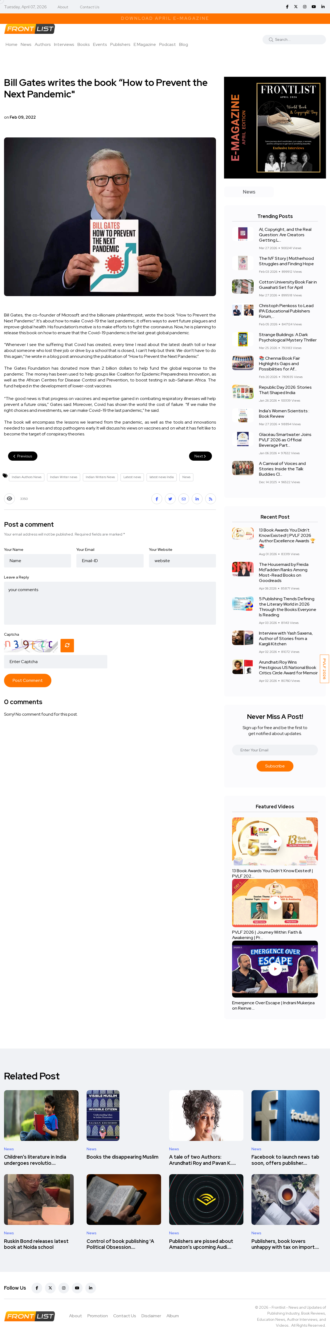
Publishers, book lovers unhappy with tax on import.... (285, 1244)
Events (100, 44)
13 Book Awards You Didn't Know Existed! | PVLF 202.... (272, 873)
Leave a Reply (16, 577)
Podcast (167, 44)
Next (200, 456)
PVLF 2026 (324, 668)
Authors (43, 44)
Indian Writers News (100, 477)
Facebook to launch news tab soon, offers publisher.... (285, 1160)
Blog (183, 44)
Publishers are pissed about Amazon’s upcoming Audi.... (201, 1244)
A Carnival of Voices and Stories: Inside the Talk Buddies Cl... (282, 469)
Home (11, 44)
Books (83, 44)
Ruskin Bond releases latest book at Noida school (36, 1244)
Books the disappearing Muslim (122, 1157)
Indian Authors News (26, 477)
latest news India (162, 477)
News (26, 44)
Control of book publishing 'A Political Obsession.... (120, 1244)
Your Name (13, 549)
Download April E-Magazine (165, 18)
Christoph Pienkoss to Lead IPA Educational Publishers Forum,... (286, 311)
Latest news (132, 477)
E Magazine (145, 44)
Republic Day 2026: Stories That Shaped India (285, 389)
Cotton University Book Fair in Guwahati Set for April (288, 284)
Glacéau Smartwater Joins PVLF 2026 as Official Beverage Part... (285, 440)
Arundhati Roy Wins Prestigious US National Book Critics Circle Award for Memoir (288, 667)
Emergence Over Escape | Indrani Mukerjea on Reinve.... (273, 1005)
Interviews (64, 44)
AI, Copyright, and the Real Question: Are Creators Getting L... (285, 235)
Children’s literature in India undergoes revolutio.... (35, 1160)
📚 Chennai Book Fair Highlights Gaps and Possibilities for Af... (279, 363)
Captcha (11, 634)
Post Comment (28, 680)
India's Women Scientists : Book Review (284, 413)
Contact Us (89, 7)
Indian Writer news (63, 477)
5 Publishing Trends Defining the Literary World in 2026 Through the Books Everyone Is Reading (287, 607)
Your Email (85, 549)
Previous (22, 456)
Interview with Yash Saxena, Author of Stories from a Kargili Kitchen (286, 638)
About (63, 7)
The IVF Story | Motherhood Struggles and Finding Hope (286, 261)
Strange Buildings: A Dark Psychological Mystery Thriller (288, 337)
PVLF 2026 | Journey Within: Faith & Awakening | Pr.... (267, 935)
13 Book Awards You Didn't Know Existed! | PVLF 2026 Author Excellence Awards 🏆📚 (287, 538)
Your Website (160, 549)
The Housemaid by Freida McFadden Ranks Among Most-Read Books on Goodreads (283, 572)
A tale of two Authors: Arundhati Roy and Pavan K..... (202, 1160)
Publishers (120, 44)
